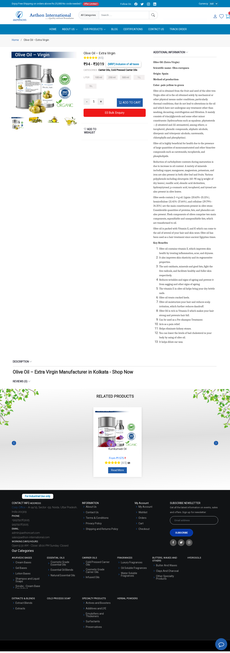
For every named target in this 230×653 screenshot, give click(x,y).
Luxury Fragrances (131, 564)
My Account (145, 508)
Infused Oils (92, 579)
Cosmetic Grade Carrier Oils (95, 572)
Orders (142, 519)
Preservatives (94, 628)
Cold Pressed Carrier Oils (98, 565)
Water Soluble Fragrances (129, 576)
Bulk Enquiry (114, 114)
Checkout (144, 530)
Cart (140, 525)
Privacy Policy (94, 525)
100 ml (98, 79)
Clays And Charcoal (167, 572)
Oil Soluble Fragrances (134, 569)
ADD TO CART (130, 104)
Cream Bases (23, 564)
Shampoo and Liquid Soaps (27, 581)
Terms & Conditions (97, 519)
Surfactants (93, 623)
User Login (196, 15)
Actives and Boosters (98, 604)
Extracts (20, 610)
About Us (91, 508)
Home (53, 30)
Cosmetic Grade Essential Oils (60, 565)
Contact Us (156, 30)
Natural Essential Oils (63, 577)
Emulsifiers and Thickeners (95, 616)
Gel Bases (21, 569)
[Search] (153, 15)
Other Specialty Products (165, 578)
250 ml (112, 79)
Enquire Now (174, 15)
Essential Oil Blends (62, 571)
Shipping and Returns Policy (102, 530)
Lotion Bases (23, 575)
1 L (139, 79)
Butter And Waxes (166, 567)
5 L (91, 87)
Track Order (178, 30)
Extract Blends (24, 604)
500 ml (125, 79)
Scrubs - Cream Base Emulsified (28, 589)
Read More (117, 471)
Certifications (133, 30)
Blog (114, 30)
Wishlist (142, 514)
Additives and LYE (96, 610)
